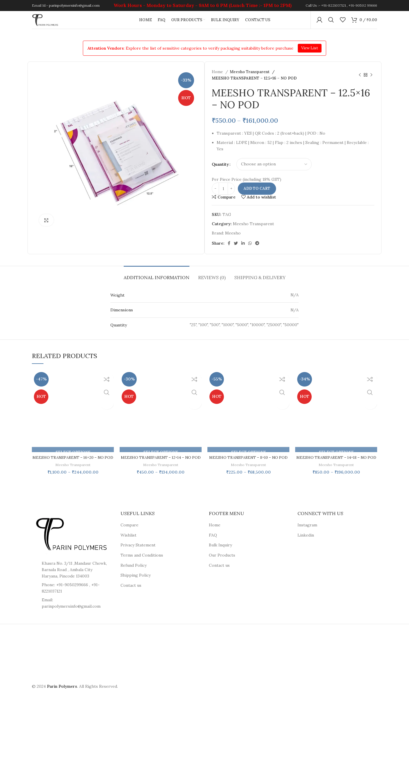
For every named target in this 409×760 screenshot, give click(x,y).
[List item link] (72, 614)
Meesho (233, 239)
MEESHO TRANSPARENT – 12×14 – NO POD (160, 466)
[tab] (156, 280)
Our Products (222, 566)
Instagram (307, 536)
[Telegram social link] (257, 249)
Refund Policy (133, 577)
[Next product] (371, 81)
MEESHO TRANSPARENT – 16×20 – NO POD (73, 466)
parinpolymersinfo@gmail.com (74, 5)
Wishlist (128, 546)
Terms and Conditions (141, 566)
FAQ (213, 546)
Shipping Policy (135, 586)
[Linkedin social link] (243, 249)
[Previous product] (360, 81)
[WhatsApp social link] (250, 249)
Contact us (130, 597)
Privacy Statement (138, 556)
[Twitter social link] (236, 249)
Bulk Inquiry (220, 556)
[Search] (331, 23)
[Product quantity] (223, 195)
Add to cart (257, 194)
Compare (129, 536)
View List (309, 53)
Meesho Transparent (250, 77)
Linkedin (305, 546)
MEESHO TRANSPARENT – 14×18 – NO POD (336, 466)
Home (218, 77)
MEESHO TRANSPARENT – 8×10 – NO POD (248, 466)
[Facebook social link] (229, 249)
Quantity (220, 170)
